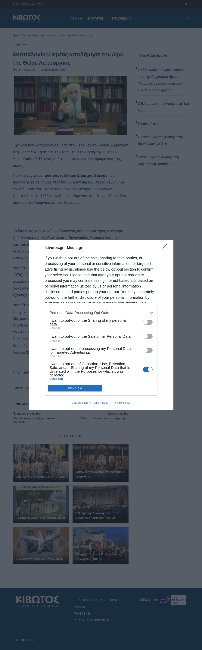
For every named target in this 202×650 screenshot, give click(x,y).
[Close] (166, 247)
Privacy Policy (122, 402)
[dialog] (101, 325)
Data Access (100, 402)
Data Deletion (80, 402)
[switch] (148, 322)
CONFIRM (75, 388)
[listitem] (101, 313)
